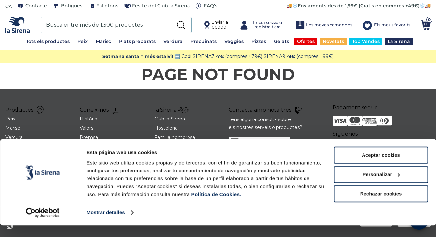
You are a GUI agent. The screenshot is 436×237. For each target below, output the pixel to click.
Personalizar (381, 186)
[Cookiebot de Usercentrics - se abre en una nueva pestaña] (43, 224)
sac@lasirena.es (262, 141)
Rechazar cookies (381, 205)
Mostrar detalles (105, 224)
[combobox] (116, 25)
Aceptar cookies (381, 167)
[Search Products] (180, 25)
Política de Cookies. (215, 206)
